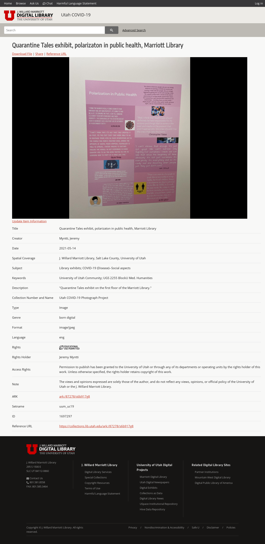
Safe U (195, 527)
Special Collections (96, 477)
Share (39, 54)
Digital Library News (152, 498)
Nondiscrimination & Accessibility (164, 527)
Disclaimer (213, 527)
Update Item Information (29, 221)
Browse (21, 3)
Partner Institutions (206, 472)
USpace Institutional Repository (159, 504)
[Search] (54, 30)
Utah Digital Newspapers (154, 482)
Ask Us (34, 3)
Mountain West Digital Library (213, 477)
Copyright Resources (97, 483)
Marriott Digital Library (153, 477)
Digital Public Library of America (214, 483)
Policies (230, 527)
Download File (22, 54)
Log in (259, 3)
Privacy (132, 527)
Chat (48, 3)
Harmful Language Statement (76, 3)
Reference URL (56, 54)
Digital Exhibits (148, 487)
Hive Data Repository (152, 509)
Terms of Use (92, 488)
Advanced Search (134, 30)
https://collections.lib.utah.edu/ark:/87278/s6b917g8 (96, 426)
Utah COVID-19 (76, 15)
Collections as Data (151, 493)
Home (8, 3)
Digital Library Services (98, 472)
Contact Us (34, 478)
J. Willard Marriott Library (41, 462)
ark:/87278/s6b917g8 (74, 396)
